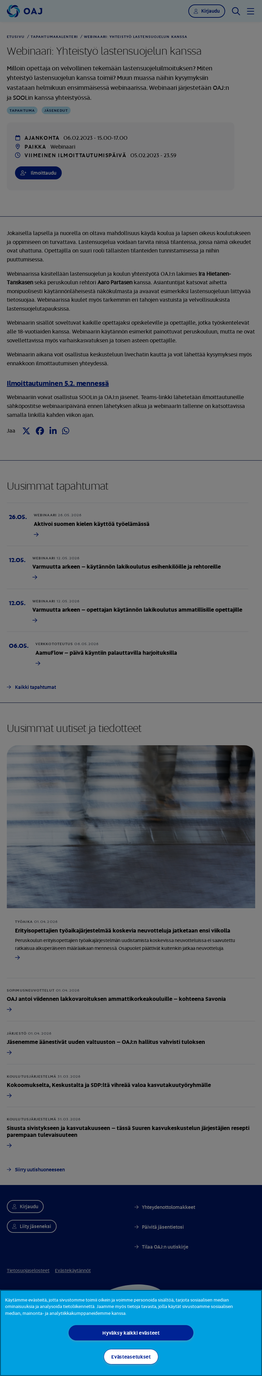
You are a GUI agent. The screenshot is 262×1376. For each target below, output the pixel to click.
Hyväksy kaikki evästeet (131, 1333)
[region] (131, 1333)
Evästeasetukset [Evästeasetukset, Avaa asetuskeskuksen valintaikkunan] (131, 1356)
